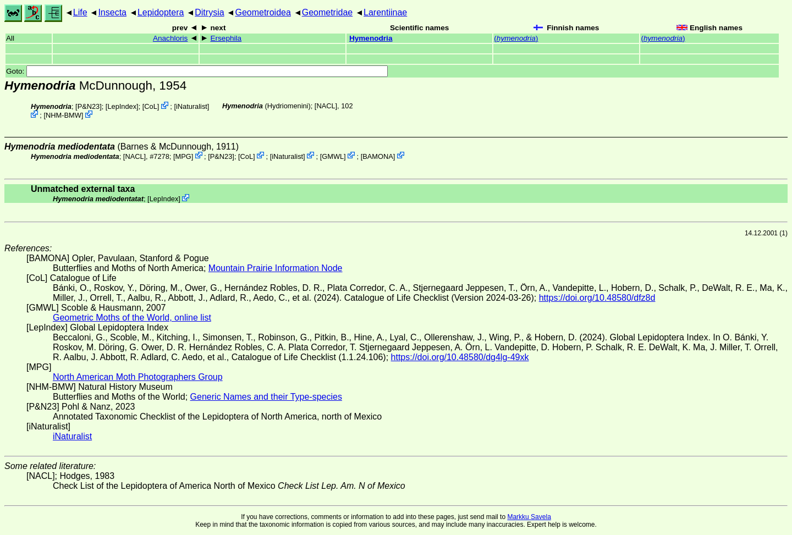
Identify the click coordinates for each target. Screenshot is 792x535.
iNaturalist (191, 106)
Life (80, 12)
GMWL (333, 156)
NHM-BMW (63, 115)
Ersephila (225, 38)
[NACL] (326, 106)
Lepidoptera (161, 12)
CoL (150, 106)
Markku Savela (529, 517)
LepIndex (121, 106)
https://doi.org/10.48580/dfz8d (597, 297)
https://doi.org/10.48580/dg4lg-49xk (460, 357)
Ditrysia (209, 12)
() (516, 38)
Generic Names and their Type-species (266, 396)
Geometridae (327, 12)
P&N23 (89, 106)
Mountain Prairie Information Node (275, 268)
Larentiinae (385, 12)
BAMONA (377, 156)
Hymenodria (371, 38)
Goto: (197, 71)
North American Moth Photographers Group (138, 377)
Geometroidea (262, 12)
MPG (183, 156)
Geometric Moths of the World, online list (132, 317)
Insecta (112, 12)
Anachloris (170, 38)
